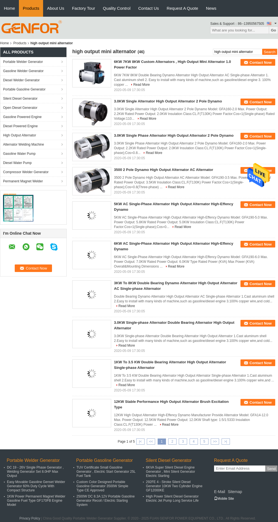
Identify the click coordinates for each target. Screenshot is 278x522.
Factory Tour (83, 8)
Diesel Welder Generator (21, 80)
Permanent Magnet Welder (23, 181)
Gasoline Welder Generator (23, 71)
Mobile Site (224, 499)
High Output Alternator (19, 135)
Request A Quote (182, 8)
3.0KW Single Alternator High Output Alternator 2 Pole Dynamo (168, 101)
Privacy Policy (29, 518)
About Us (55, 8)
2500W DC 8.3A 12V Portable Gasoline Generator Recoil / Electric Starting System (105, 500)
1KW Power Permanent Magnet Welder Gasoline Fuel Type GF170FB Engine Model (36, 500)
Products (31, 8)
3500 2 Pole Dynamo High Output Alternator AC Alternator (163, 170)
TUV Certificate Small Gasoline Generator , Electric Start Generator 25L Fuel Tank (105, 471)
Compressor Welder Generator (26, 172)
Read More (141, 85)
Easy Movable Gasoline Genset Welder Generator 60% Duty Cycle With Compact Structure (36, 486)
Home (9, 8)
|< (140, 441)
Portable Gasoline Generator (24, 89)
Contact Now (261, 62)
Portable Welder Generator (23, 62)
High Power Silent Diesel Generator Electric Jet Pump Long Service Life (172, 498)
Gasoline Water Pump (19, 154)
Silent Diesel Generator (20, 99)
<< (151, 441)
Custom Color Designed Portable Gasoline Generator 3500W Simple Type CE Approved (102, 486)
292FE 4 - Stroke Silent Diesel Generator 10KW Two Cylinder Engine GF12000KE (174, 486)
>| (225, 441)
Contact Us (148, 8)
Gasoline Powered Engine (22, 117)
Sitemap (235, 491)
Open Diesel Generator (20, 108)
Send (271, 469)
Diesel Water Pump (17, 163)
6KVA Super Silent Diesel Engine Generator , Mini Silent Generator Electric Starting (170, 471)
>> (215, 441)
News (211, 8)
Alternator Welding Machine (23, 144)
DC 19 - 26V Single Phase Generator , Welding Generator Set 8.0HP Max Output (35, 471)
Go (273, 30)
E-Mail (219, 491)
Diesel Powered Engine (20, 126)
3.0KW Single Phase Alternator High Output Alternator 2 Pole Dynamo (174, 135)
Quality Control (116, 8)
